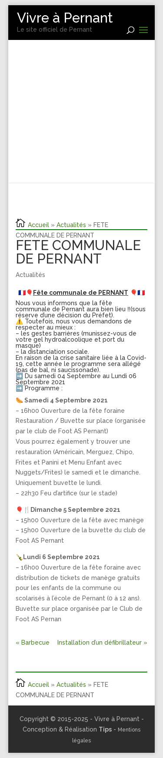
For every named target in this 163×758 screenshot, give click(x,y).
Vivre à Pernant (65, 18)
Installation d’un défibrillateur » (102, 642)
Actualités (71, 224)
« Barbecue (33, 642)
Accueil (38, 224)
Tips (105, 729)
